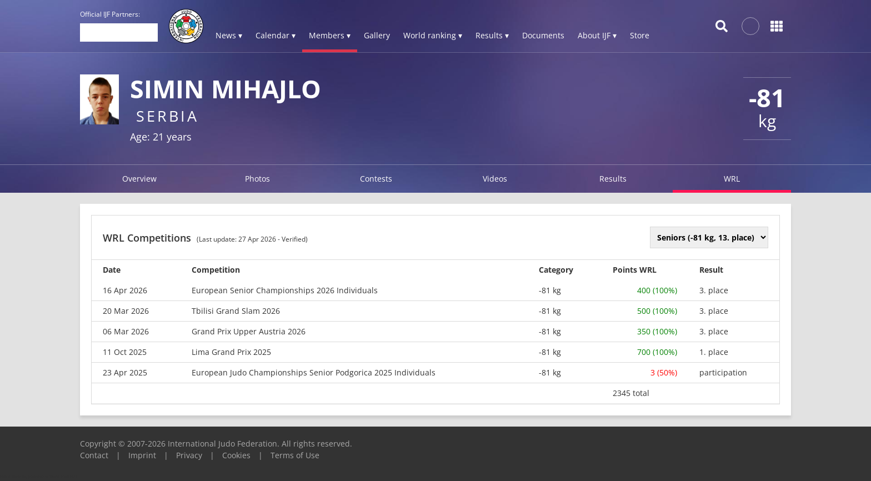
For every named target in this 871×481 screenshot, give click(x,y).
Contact (94, 455)
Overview (139, 178)
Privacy (189, 455)
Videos (495, 178)
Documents (543, 35)
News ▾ (229, 35)
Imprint (142, 455)
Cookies (236, 455)
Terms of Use (295, 455)
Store (639, 35)
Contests (376, 178)
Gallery (377, 35)
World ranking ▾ (432, 35)
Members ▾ (330, 35)
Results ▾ (492, 35)
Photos (257, 178)
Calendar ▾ (276, 35)
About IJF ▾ (597, 35)
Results (613, 178)
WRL (732, 178)
